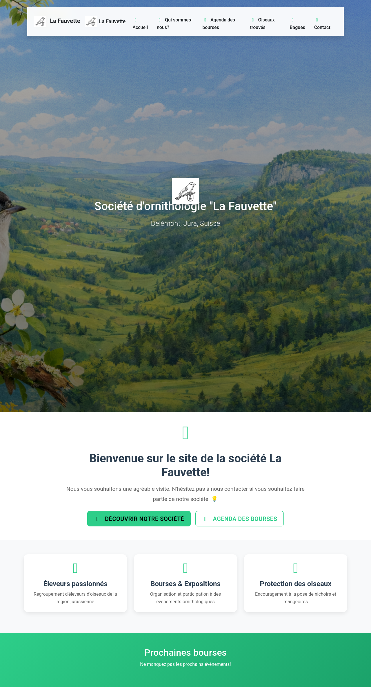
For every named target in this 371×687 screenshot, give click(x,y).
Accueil (140, 24)
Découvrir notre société (138, 519)
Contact (322, 24)
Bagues (297, 24)
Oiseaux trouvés (262, 23)
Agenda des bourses (218, 23)
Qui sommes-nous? (174, 23)
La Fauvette (57, 21)
